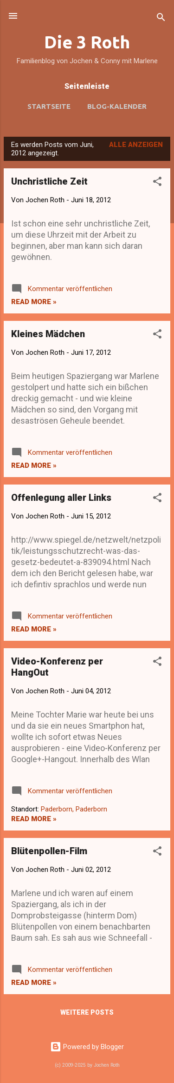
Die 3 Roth (87, 42)
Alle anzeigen (136, 144)
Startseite (49, 106)
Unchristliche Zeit (49, 181)
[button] (157, 183)
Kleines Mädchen (48, 333)
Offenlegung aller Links (61, 497)
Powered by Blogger (87, 1047)
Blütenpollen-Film (49, 851)
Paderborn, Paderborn (74, 809)
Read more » (34, 302)
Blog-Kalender (117, 106)
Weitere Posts (87, 1012)
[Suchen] (161, 19)
